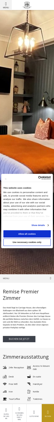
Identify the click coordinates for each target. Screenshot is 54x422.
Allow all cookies (27, 234)
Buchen (48, 413)
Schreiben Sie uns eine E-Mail (19, 412)
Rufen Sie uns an (6, 413)
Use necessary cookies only (27, 242)
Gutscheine (34, 413)
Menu (6, 7)
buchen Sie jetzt (19, 339)
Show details (38, 225)
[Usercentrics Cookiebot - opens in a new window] (38, 178)
